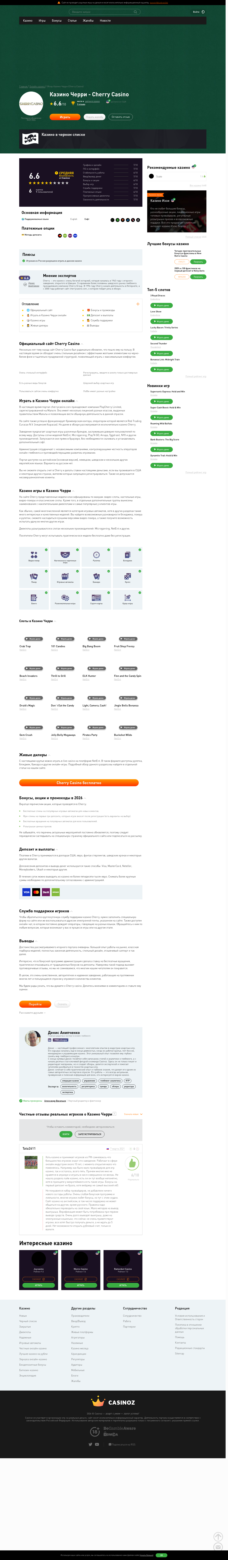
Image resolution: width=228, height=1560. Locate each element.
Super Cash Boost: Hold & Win (189, 420)
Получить (198, 264)
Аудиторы (76, 1467)
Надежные (25, 1440)
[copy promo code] (43, 1381)
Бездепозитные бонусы (32, 1467)
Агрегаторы (78, 1440)
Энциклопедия (27, 1478)
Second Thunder (182, 351)
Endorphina (179, 302)
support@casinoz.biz (159, 2)
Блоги (74, 1478)
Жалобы (88, 23)
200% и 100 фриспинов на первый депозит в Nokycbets (189, 272)
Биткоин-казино (28, 1472)
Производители (80, 1418)
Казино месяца (79, 1450)
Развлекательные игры (65, 706)
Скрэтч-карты (96, 706)
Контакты (180, 1445)
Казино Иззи (159, 203)
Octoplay (177, 407)
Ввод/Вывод (78, 1423)
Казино (27, 23)
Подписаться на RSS (123, 1547)
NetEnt (23, 752)
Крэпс (127, 685)
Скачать (62, 1106)
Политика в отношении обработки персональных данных (189, 1431)
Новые (23, 1418)
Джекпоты (25, 1434)
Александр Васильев (55, 1203)
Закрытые (25, 1429)
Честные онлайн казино (33, 1450)
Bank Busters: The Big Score (188, 455)
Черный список (28, 1423)
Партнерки (129, 1429)
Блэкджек (127, 663)
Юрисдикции (78, 1456)
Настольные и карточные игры (65, 664)
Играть (65, 120)
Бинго (34, 706)
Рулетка (96, 663)
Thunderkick (179, 354)
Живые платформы (82, 1434)
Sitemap (179, 1456)
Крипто (75, 1429)
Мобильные (77, 1472)
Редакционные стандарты (190, 1450)
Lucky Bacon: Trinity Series (188, 333)
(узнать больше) (146, 1555)
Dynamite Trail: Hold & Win (187, 472)
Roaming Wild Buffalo (185, 437)
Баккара (96, 685)
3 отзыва (81, 107)
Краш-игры (128, 706)
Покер (34, 685)
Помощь (179, 1439)
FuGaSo (177, 337)
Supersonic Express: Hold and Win (189, 402)
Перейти (35, 1107)
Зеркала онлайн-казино (33, 1461)
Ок (161, 1555)
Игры (42, 23)
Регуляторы (78, 1461)
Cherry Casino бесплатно (79, 885)
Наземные (77, 1445)
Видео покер (34, 663)
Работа (127, 1423)
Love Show (179, 316)
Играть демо (33, 741)
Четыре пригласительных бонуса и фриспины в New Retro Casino (187, 256)
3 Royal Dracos (181, 298)
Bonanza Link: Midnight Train (189, 368)
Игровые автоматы (65, 685)
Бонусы (56, 23)
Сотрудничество (132, 1418)
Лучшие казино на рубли (33, 1456)
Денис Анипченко (34, 300)
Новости (105, 23)
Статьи (72, 23)
